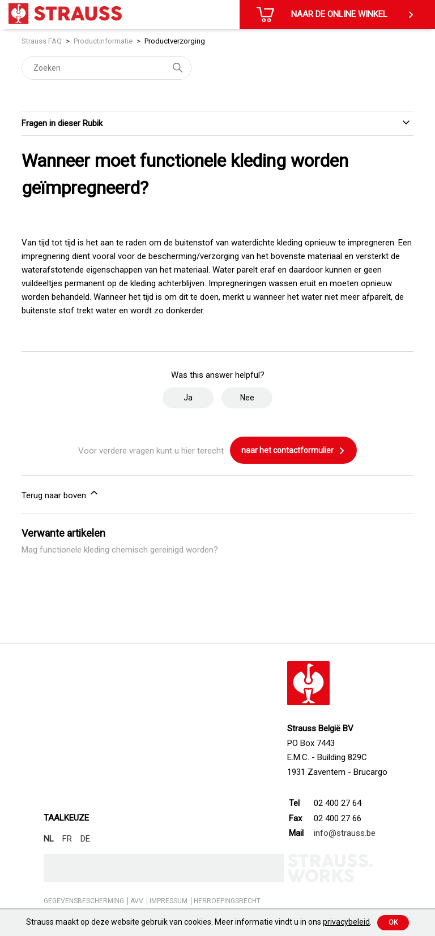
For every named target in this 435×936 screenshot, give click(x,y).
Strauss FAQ (42, 41)
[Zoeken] (106, 68)
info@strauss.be (345, 833)
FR (67, 839)
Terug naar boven (61, 494)
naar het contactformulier (293, 451)
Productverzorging (174, 41)
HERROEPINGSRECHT (227, 901)
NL (49, 839)
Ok (393, 922)
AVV (136, 901)
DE (85, 839)
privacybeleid (346, 921)
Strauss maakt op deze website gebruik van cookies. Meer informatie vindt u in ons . (199, 921)
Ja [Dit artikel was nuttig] (188, 397)
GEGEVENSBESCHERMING (84, 901)
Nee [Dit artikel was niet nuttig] (247, 397)
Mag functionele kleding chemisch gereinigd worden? (120, 550)
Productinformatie (103, 41)
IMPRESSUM (168, 901)
